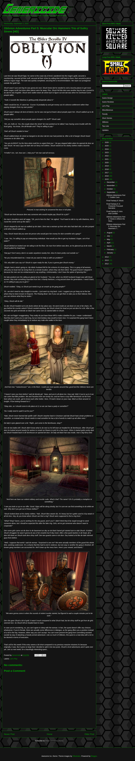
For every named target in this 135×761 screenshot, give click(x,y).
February (110, 249)
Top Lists (105, 126)
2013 (107, 260)
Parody (105, 114)
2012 (107, 264)
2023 (107, 152)
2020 (107, 163)
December (111, 182)
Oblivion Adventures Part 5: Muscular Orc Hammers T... (115, 226)
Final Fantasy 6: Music (115, 201)
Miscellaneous (107, 110)
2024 (107, 149)
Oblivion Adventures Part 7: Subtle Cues (115, 196)
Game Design (107, 98)
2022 (107, 156)
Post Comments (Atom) (54, 741)
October (110, 189)
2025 (107, 146)
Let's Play (13, 659)
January (110, 253)
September (111, 192)
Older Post (89, 734)
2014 (107, 257)
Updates (105, 130)
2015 (107, 179)
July (108, 236)
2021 (107, 159)
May (108, 239)
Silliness (105, 122)
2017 (107, 173)
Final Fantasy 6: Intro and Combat (114, 212)
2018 (107, 169)
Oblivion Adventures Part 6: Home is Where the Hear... (115, 219)
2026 (107, 142)
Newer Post (9, 734)
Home (49, 734)
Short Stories (107, 118)
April (109, 243)
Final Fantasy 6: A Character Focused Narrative (114, 206)
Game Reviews (108, 102)
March (109, 246)
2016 (107, 176)
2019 (107, 166)
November (111, 185)
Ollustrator (76, 756)
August (110, 233)
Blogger (94, 756)
